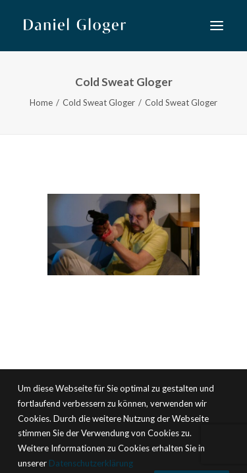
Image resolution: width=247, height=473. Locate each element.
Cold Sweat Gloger (99, 102)
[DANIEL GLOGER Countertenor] (75, 26)
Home (41, 102)
